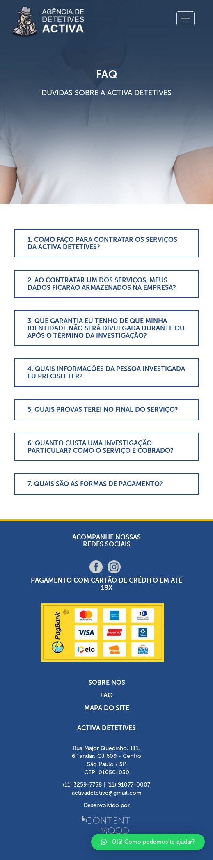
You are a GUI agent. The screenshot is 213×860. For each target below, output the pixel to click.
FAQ (106, 695)
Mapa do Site (106, 708)
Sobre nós (106, 682)
